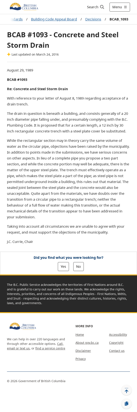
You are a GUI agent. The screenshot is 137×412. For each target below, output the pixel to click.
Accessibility (118, 334)
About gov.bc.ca (87, 343)
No (78, 266)
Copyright (116, 343)
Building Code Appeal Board (54, 19)
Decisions (93, 19)
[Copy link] (126, 403)
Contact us (117, 351)
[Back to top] (126, 390)
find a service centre (50, 348)
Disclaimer (83, 351)
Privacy (80, 359)
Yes (63, 266)
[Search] (95, 7)
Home (79, 334)
